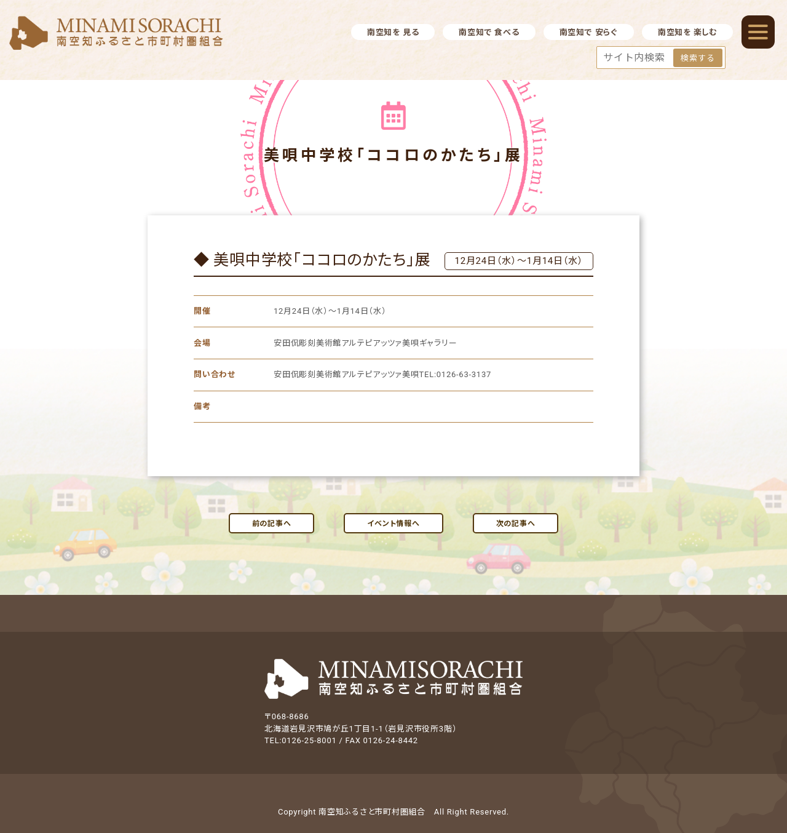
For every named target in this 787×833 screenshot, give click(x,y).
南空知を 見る (393, 32)
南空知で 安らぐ (589, 32)
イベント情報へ (393, 523)
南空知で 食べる (489, 32)
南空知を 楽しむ (687, 32)
